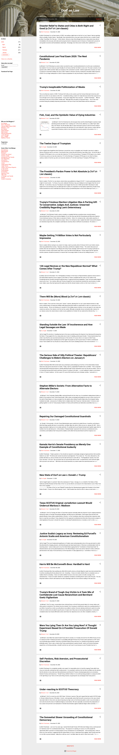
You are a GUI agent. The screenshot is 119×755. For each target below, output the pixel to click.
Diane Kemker (5, 130)
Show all (99, 19)
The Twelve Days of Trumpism (55, 143)
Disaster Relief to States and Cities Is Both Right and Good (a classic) (66, 27)
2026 (2, 42)
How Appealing (5, 158)
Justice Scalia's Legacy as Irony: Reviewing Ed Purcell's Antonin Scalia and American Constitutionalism (68, 535)
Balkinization (4, 151)
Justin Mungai (5, 135)
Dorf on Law (70, 10)
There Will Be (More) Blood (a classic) (65, 296)
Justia (2, 163)
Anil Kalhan (4, 129)
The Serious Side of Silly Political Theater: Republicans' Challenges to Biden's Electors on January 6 (68, 356)
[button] (100, 25)
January (4, 52)
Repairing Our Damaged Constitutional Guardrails (65, 416)
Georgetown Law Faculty (7, 157)
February (4, 50)
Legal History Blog (6, 164)
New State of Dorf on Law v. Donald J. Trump (63, 475)
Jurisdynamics (5, 161)
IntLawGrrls (4, 160)
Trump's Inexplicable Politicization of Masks (62, 87)
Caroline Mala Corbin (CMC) (8, 126)
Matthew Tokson (5, 138)
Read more (97, 47)
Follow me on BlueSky (6, 59)
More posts (70, 746)
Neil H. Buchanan (5, 125)
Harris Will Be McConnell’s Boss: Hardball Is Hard (65, 564)
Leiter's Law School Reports (8, 167)
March (4, 47)
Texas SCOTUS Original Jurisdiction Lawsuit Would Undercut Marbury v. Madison (66, 504)
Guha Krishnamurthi (6, 133)
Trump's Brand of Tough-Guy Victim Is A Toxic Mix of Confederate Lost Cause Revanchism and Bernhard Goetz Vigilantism (67, 595)
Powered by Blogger (70, 751)
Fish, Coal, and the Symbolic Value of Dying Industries (67, 115)
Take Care (3, 174)
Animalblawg (4, 150)
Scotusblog (4, 171)
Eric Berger (4, 123)
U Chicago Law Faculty (7, 176)
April (3, 44)
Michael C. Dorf (5, 127)
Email (9, 65)
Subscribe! (4, 67)
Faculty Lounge (5, 156)
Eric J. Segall (4, 136)
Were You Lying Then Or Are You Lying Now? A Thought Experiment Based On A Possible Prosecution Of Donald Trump (68, 628)
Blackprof (3, 153)
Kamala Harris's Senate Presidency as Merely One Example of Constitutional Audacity (65, 445)
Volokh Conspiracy (6, 179)
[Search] (103, 4)
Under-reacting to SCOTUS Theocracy (59, 689)
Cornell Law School (6, 154)
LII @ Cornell (4, 169)
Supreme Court (5, 173)
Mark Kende (4, 132)
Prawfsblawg (4, 170)
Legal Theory (4, 166)
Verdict (3, 177)
